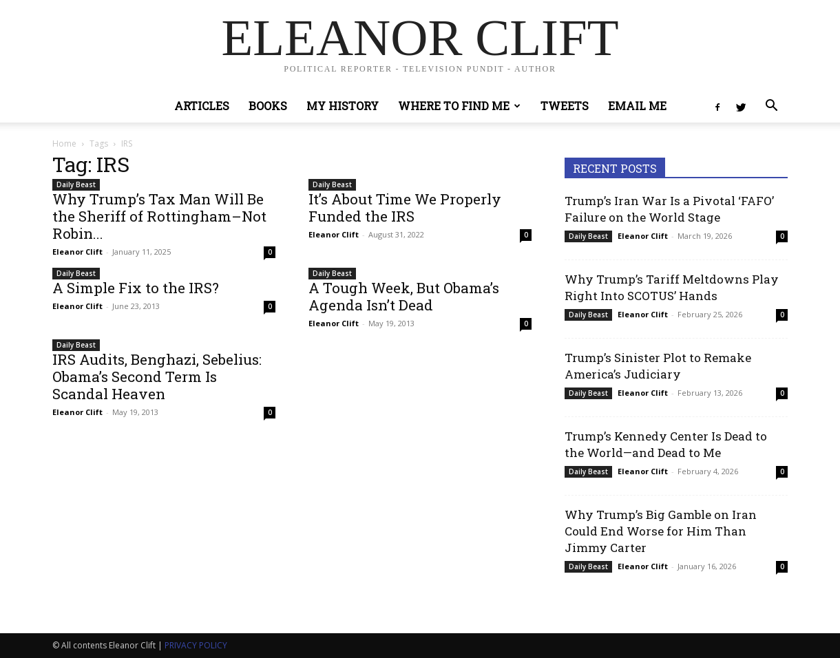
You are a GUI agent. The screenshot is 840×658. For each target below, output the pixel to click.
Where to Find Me (459, 105)
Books (268, 105)
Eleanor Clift (77, 251)
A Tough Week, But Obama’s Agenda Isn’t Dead (403, 296)
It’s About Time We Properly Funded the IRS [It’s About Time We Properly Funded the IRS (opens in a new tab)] (404, 207)
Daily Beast (76, 184)
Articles (201, 105)
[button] (771, 107)
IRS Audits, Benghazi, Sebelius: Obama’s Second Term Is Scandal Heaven (157, 376)
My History (342, 105)
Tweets (564, 105)
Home (64, 143)
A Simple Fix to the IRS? (135, 287)
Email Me (637, 105)
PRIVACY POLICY (196, 645)
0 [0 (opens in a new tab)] (270, 252)
